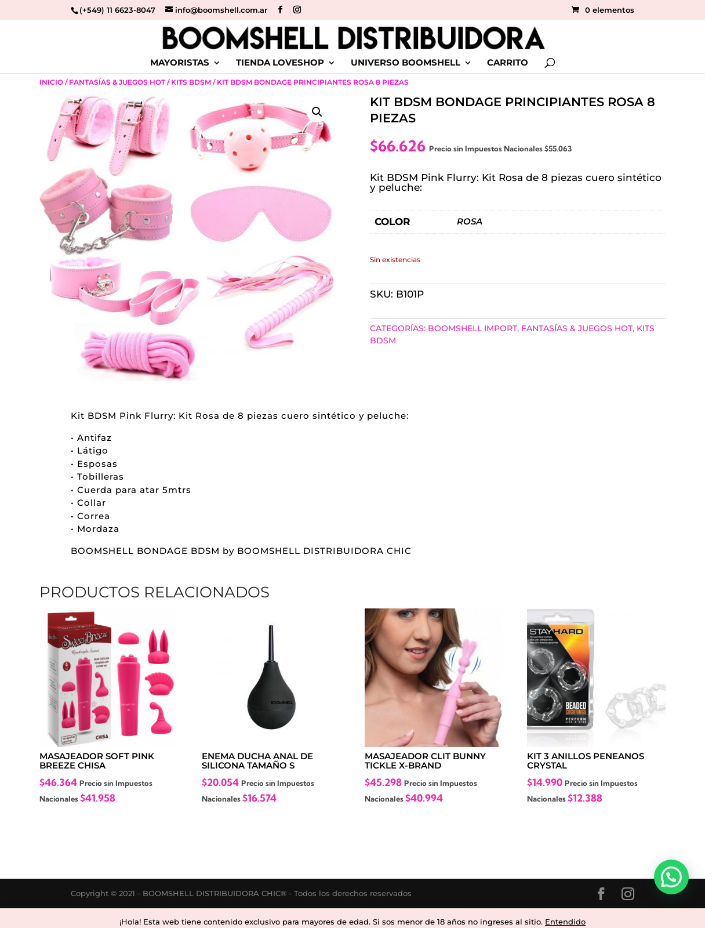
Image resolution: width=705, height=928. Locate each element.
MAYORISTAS (179, 63)
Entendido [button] (565, 921)
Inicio (51, 82)
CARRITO (507, 63)
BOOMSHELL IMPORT (472, 328)
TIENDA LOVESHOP (280, 63)
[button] (317, 112)
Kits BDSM (191, 82)
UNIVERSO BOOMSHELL (405, 63)
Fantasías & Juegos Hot (117, 82)
